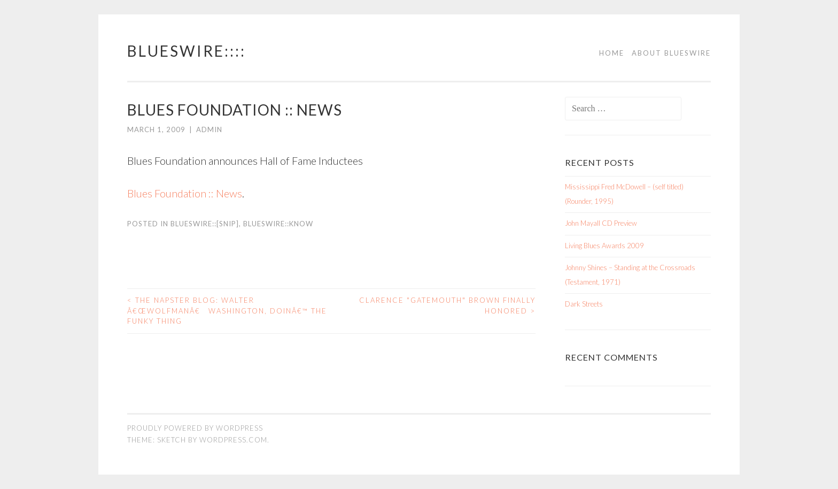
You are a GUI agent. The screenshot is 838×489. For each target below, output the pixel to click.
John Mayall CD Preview (601, 223)
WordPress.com (233, 439)
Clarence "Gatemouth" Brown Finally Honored (447, 305)
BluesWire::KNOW (278, 223)
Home (611, 53)
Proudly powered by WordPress (195, 428)
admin (209, 129)
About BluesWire (671, 53)
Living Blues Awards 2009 (604, 245)
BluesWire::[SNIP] (204, 223)
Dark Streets (584, 304)
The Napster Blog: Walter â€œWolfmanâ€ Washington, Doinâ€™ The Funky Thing (227, 310)
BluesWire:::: (186, 51)
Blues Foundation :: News (184, 193)
